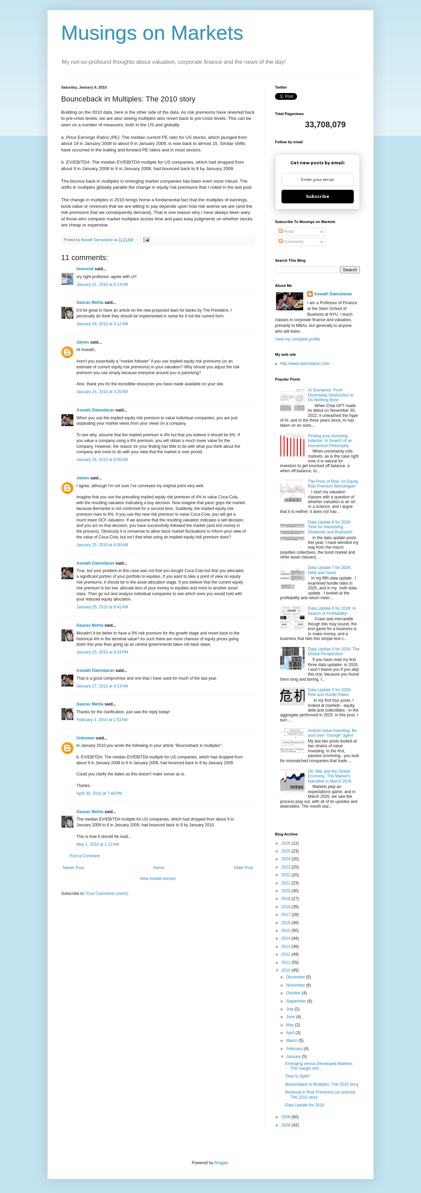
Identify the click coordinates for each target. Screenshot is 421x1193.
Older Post (243, 867)
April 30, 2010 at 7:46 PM (99, 793)
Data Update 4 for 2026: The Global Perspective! (334, 651)
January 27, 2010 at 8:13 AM (102, 686)
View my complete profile (297, 339)
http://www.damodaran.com (304, 363)
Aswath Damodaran (95, 410)
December (296, 977)
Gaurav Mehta (89, 302)
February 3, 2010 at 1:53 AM (101, 719)
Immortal (85, 269)
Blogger (221, 1162)
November (296, 985)
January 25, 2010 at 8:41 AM (102, 607)
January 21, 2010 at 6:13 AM (102, 284)
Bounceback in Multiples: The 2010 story (322, 1084)
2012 (286, 954)
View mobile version (158, 878)
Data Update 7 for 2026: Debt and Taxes (329, 570)
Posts (286, 231)
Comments (291, 241)
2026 (286, 843)
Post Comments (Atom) (107, 893)
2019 (286, 898)
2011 (286, 962)
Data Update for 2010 (304, 1105)
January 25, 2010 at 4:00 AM (102, 545)
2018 (286, 906)
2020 (286, 890)
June (291, 1016)
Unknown (85, 738)
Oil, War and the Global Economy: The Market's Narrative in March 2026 (329, 776)
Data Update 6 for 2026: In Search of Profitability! (332, 611)
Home (158, 867)
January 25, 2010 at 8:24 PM (102, 652)
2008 (286, 1125)
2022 (286, 875)
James (82, 342)
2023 (286, 867)
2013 (286, 946)
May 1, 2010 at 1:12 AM (97, 844)
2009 (286, 1117)
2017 (286, 914)
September (296, 1001)
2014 (286, 938)
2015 (286, 930)
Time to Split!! (297, 1076)
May (290, 1025)
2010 (286, 970)
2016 (286, 922)
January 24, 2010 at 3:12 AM (102, 324)
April (290, 1032)
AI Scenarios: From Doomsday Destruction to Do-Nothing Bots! (331, 395)
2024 (286, 859)
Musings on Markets (152, 32)
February (295, 1048)
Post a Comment (85, 856)
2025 (286, 851)
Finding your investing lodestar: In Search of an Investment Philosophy (330, 441)
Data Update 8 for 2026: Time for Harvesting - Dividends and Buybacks (330, 527)
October (294, 993)
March (292, 1040)
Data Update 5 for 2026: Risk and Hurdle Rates (329, 692)
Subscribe (317, 196)
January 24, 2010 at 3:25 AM (102, 391)
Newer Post (73, 867)
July (290, 1009)
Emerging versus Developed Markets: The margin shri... (319, 1066)
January (294, 1056)
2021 (286, 883)
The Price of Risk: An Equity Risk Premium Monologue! (333, 484)
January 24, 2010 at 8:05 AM (102, 459)
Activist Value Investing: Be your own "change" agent (332, 733)
